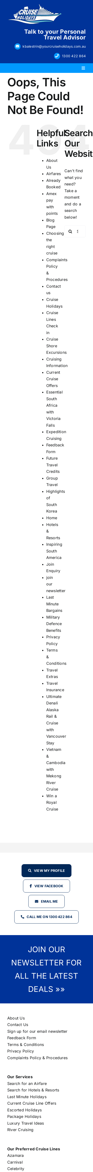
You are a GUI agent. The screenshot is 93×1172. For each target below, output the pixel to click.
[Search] (70, 231)
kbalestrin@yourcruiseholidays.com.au (54, 46)
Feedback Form (21, 1037)
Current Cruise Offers (53, 379)
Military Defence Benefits (54, 624)
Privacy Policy (20, 1051)
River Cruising (20, 1129)
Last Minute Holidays (26, 1096)
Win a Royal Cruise (52, 802)
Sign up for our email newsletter (37, 1031)
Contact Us (17, 1024)
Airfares (53, 173)
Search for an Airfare (27, 1083)
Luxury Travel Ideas (25, 1123)
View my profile (49, 870)
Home (51, 517)
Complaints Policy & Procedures (37, 1057)
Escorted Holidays (24, 1110)
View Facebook (48, 886)
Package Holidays (24, 1116)
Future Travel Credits (53, 465)
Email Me (49, 901)
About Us (16, 1018)
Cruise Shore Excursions (56, 346)
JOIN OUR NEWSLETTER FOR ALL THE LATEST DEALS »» (46, 969)
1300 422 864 (74, 56)
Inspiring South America (54, 551)
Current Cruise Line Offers (31, 1103)
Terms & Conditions (25, 1044)
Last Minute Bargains (54, 604)
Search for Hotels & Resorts (33, 1090)
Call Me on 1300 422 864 (49, 917)
